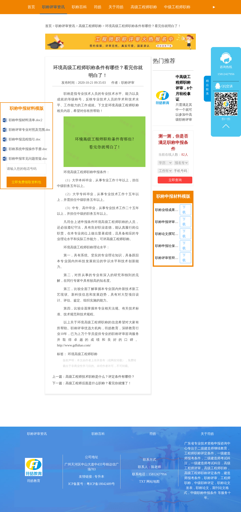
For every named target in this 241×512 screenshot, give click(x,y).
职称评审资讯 (53, 7)
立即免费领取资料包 (26, 182)
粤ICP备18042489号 (101, 484)
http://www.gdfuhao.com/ (74, 345)
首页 (31, 7)
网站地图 (153, 481)
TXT (142, 481)
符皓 (97, 7)
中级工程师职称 (177, 7)
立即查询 (175, 180)
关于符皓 (116, 7)
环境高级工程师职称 (123, 105)
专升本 (99, 476)
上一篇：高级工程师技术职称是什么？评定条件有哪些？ (93, 376)
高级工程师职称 (144, 7)
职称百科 (79, 7)
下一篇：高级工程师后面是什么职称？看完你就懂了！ (91, 383)
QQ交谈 (227, 86)
